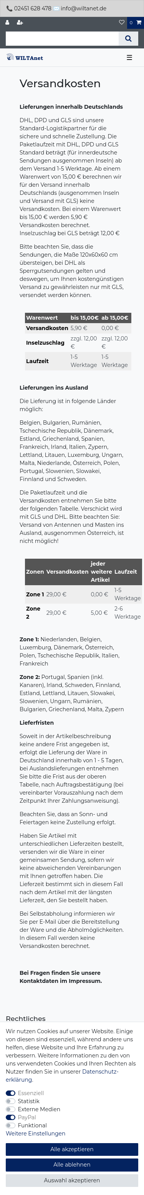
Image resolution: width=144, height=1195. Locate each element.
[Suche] (128, 39)
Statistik (29, 1101)
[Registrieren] (20, 23)
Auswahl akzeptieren (72, 1180)
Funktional (32, 1125)
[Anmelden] (8, 23)
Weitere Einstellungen (36, 1133)
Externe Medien (39, 1109)
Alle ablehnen (72, 1164)
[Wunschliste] (121, 23)
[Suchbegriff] (62, 39)
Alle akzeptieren (71, 1149)
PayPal (27, 1117)
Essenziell (31, 1093)
